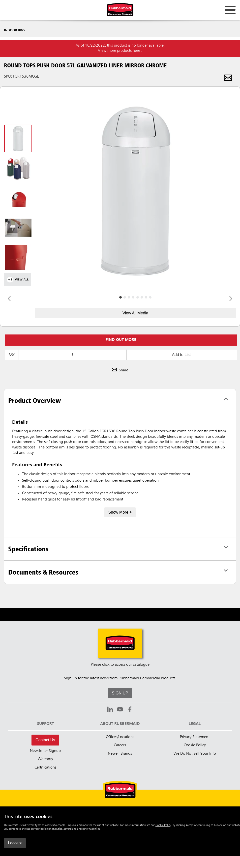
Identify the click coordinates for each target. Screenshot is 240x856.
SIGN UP (120, 693)
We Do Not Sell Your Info (195, 754)
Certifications (45, 768)
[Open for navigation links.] (230, 10)
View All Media (135, 313)
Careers (120, 745)
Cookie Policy (163, 825)
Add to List (181, 355)
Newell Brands (120, 754)
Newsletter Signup (45, 751)
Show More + (120, 512)
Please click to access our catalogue (120, 665)
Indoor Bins (14, 30)
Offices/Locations (120, 737)
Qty (12, 355)
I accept (15, 843)
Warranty (45, 759)
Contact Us (45, 740)
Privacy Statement (195, 737)
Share (120, 370)
